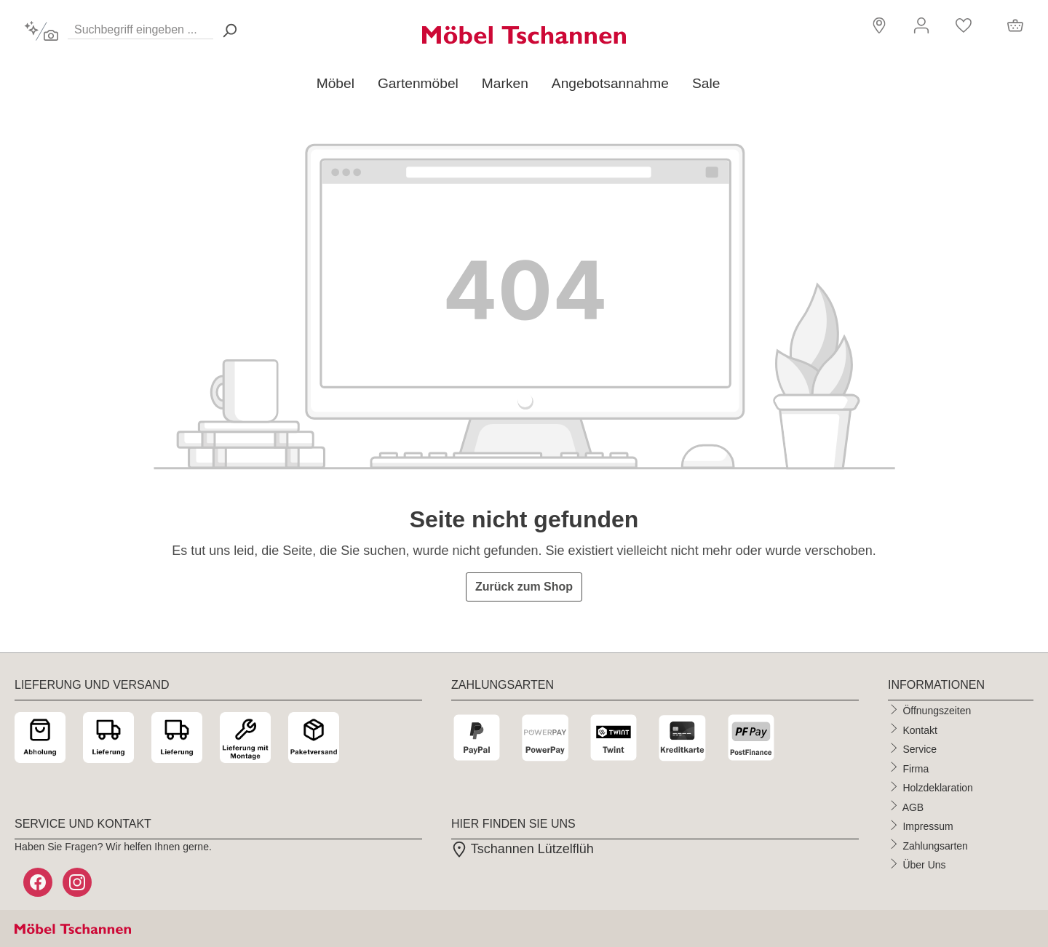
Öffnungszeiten (936, 710)
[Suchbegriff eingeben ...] (140, 26)
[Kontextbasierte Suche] (41, 31)
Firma (915, 768)
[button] (877, 24)
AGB (913, 806)
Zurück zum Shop (524, 586)
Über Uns (923, 865)
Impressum (927, 826)
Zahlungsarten (935, 845)
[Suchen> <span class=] (229, 30)
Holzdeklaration (937, 788)
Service (919, 749)
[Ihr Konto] (921, 25)
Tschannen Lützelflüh (522, 849)
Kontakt (919, 729)
